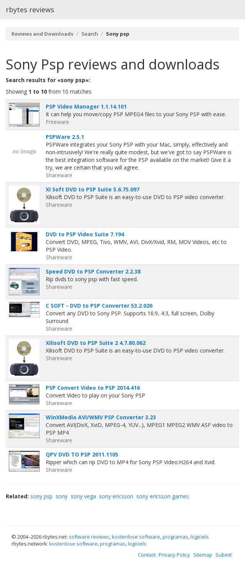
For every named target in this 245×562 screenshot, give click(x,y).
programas (175, 536)
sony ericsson (116, 496)
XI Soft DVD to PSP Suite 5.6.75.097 (92, 189)
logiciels (199, 536)
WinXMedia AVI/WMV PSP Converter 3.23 (101, 417)
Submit (223, 554)
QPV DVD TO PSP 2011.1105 (82, 454)
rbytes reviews (30, 9)
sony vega (83, 496)
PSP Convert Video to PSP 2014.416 (93, 387)
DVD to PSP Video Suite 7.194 (85, 234)
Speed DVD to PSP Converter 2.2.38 (93, 271)
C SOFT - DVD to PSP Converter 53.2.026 (99, 305)
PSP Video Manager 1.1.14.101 (86, 106)
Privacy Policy (174, 554)
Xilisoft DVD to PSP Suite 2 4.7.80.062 (96, 342)
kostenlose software (136, 536)
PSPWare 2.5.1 (65, 136)
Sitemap (202, 554)
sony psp (41, 496)
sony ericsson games (162, 496)
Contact (147, 554)
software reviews (89, 536)
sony (62, 496)
